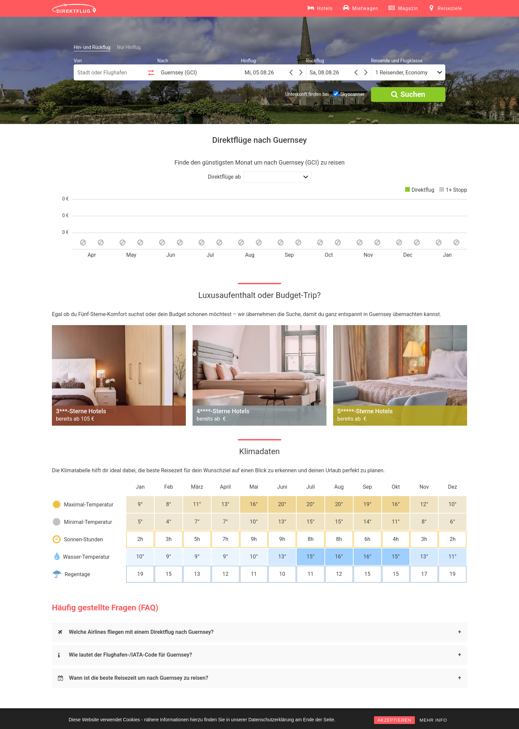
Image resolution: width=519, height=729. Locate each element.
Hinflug (248, 60)
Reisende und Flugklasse (397, 60)
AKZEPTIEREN (394, 720)
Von (78, 60)
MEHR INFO (433, 720)
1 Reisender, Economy (401, 72)
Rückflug (315, 60)
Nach (162, 60)
